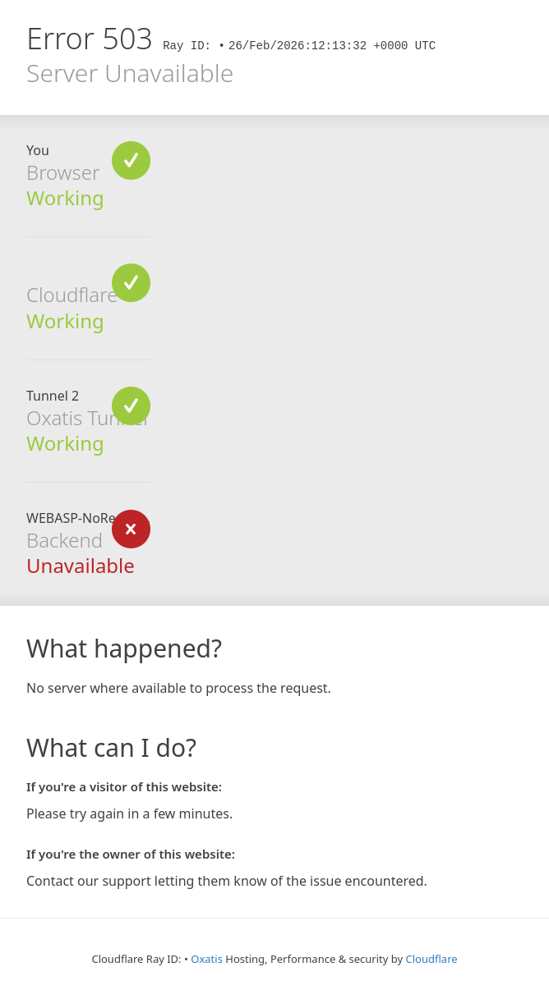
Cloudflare (432, 958)
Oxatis (207, 958)
